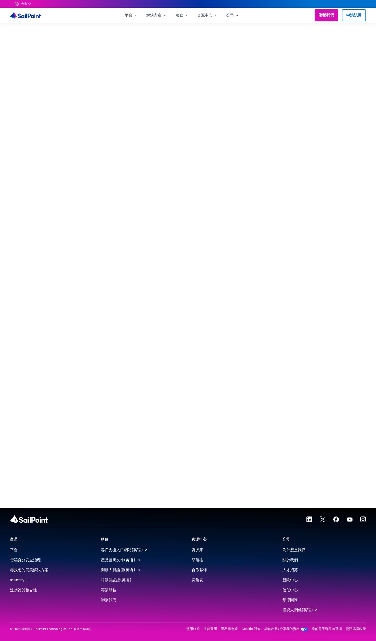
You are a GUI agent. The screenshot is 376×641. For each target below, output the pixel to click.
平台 (14, 550)
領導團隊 (290, 600)
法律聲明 (210, 629)
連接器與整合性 (23, 590)
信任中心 (290, 590)
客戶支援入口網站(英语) (124, 550)
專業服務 (108, 590)
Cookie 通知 (251, 629)
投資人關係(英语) (299, 610)
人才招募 (290, 570)
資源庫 (197, 550)
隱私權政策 (229, 629)
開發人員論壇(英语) (120, 570)
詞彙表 (197, 580)
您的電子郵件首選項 (327, 629)
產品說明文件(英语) (120, 560)
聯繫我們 (326, 15)
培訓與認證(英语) (116, 580)
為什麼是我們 (294, 550)
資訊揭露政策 (356, 629)
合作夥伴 (199, 570)
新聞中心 (290, 580)
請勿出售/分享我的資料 (286, 629)
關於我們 (290, 560)
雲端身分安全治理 (25, 560)
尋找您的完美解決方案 (29, 570)
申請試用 (354, 15)
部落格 (197, 560)
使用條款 (193, 629)
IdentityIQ (19, 580)
